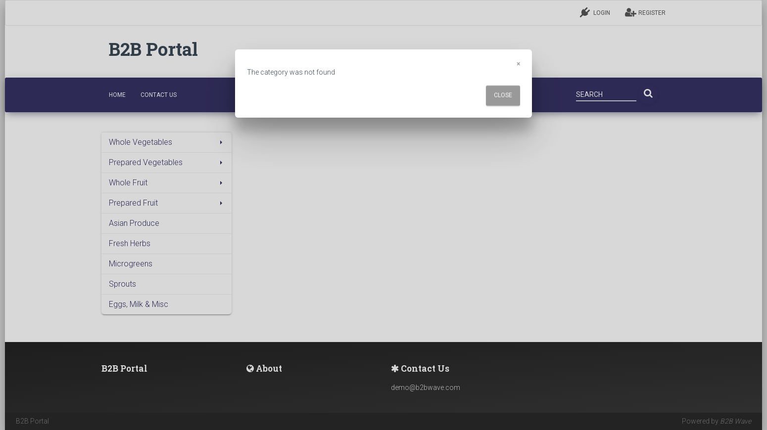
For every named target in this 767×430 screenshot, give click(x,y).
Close (503, 95)
